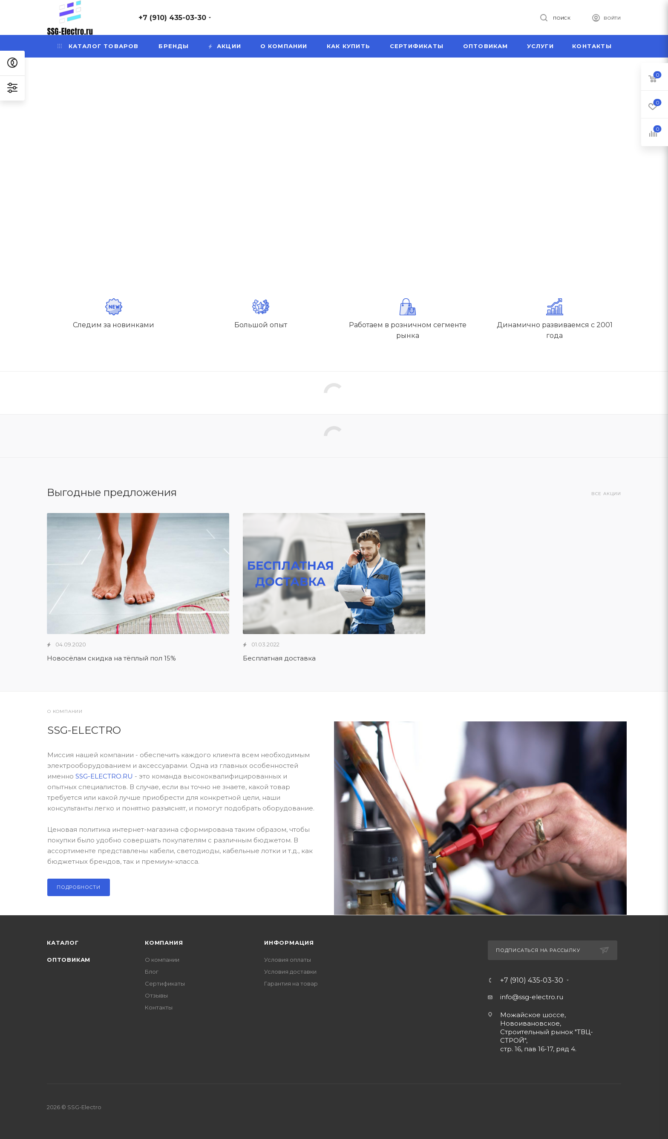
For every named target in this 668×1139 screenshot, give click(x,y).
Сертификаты (165, 983)
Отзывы (156, 995)
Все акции (606, 493)
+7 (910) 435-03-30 (172, 18)
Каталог (63, 942)
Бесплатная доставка (279, 658)
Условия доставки (290, 971)
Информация (289, 942)
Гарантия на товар (291, 983)
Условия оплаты (287, 959)
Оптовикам (68, 959)
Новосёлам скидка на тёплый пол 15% (111, 658)
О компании (162, 959)
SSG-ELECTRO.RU (104, 776)
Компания (164, 942)
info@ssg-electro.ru (531, 997)
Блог (151, 971)
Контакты (159, 1007)
